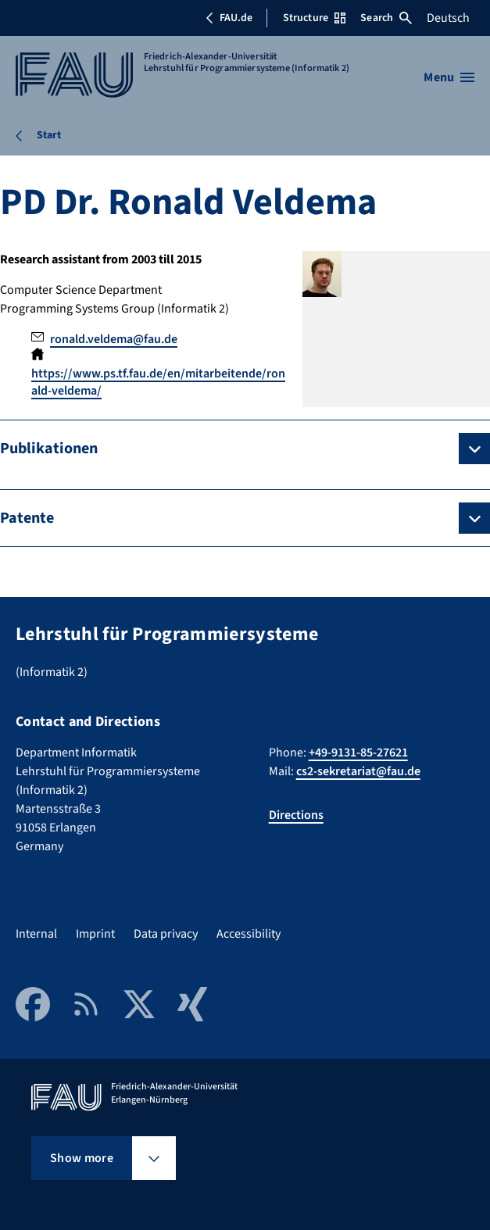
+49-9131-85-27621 (358, 752)
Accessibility (248, 933)
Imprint (95, 933)
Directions (296, 815)
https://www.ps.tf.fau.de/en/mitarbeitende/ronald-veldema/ (158, 382)
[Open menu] (449, 77)
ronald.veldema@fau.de (113, 339)
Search (386, 18)
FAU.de (229, 18)
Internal (36, 933)
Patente (27, 518)
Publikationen (49, 448)
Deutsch (448, 18)
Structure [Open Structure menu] (314, 18)
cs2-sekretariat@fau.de (358, 771)
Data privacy (166, 933)
